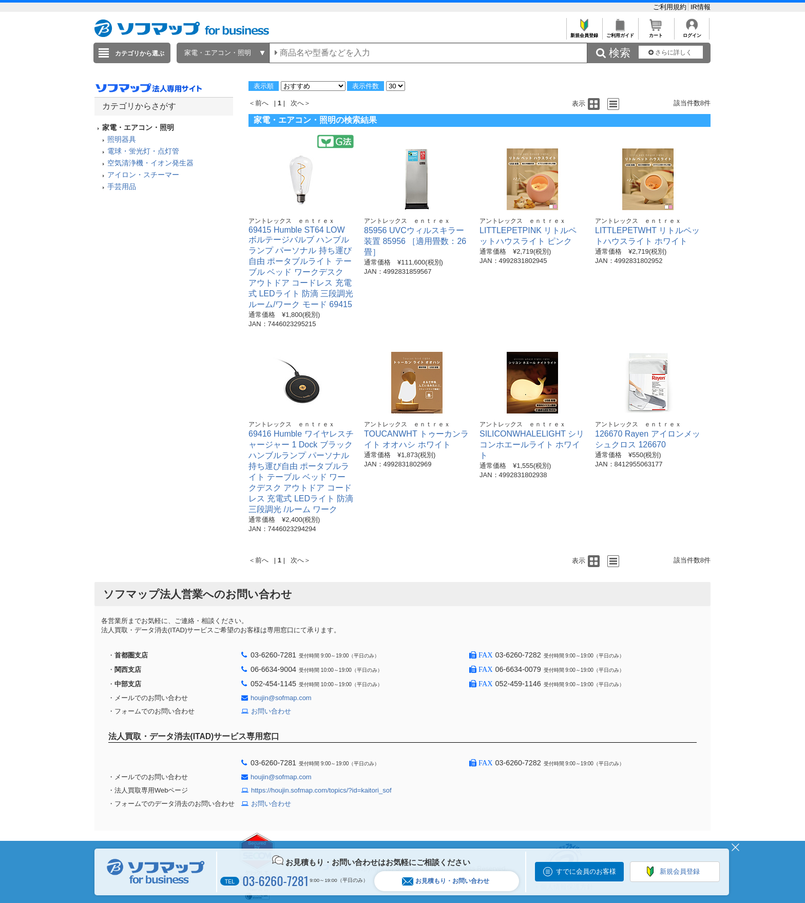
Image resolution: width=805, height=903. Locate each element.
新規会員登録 (584, 32)
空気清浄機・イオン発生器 (150, 163)
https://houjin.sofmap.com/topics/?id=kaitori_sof (321, 790)
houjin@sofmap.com (281, 698)
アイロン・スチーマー (143, 175)
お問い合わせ (271, 711)
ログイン (691, 32)
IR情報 (701, 7)
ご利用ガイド (620, 32)
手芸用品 (121, 186)
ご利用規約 (670, 7)
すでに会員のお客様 (586, 871)
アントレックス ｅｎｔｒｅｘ (291, 220)
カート (656, 32)
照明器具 (121, 139)
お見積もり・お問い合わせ (445, 881)
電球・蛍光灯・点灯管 (143, 151)
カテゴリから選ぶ (139, 53)
